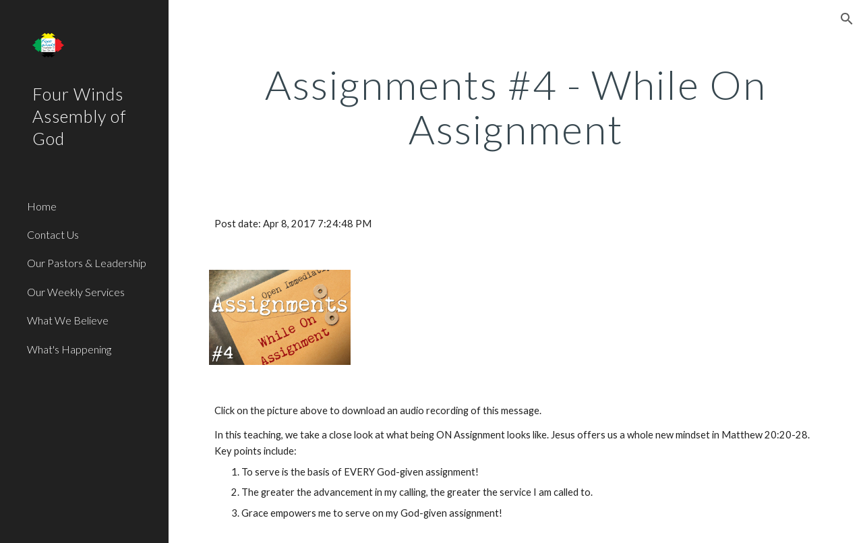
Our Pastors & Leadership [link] (86, 262)
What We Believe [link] (68, 320)
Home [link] (42, 206)
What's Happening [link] (69, 349)
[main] (516, 106)
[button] (847, 19)
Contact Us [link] (53, 234)
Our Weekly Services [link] (76, 291)
